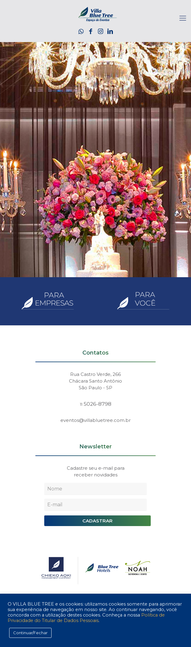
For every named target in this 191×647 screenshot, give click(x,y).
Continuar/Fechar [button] (30, 632)
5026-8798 (95, 404)
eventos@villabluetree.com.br (95, 420)
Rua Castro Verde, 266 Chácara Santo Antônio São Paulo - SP (95, 381)
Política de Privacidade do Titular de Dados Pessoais (86, 617)
